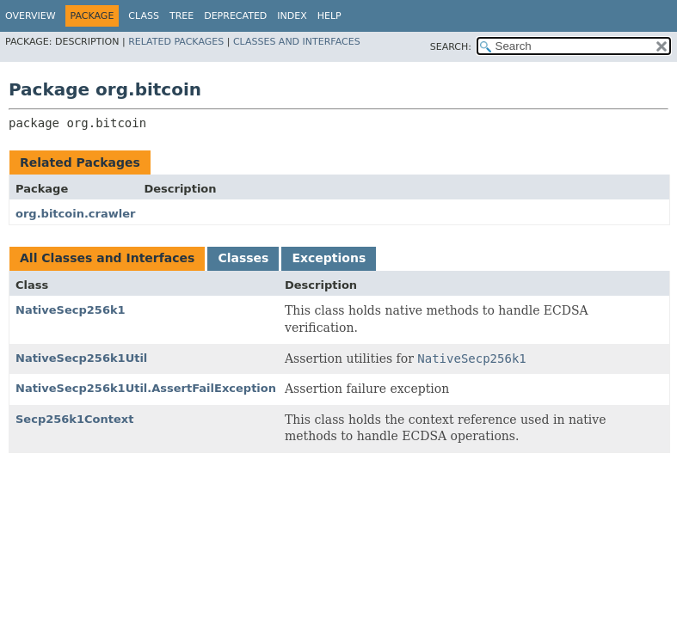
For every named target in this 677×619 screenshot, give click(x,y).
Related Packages (176, 41)
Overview (30, 15)
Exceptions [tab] (329, 258)
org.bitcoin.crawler (75, 213)
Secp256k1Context (74, 419)
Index (291, 15)
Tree (181, 15)
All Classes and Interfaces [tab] (107, 258)
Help (329, 15)
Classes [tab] (243, 258)
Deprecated (235, 15)
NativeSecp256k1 (70, 309)
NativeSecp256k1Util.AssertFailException (145, 388)
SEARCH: (450, 46)
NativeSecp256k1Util (81, 358)
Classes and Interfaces (296, 41)
